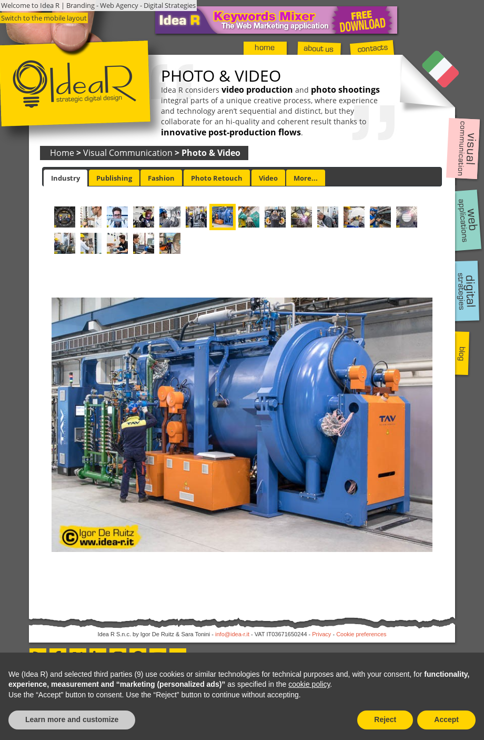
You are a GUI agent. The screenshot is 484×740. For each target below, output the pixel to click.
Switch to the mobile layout (44, 18)
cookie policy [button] (309, 684)
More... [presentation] (306, 178)
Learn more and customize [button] (71, 719)
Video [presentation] (268, 178)
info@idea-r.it (232, 634)
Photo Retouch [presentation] (217, 178)
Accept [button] (446, 719)
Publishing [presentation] (114, 178)
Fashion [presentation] (161, 178)
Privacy (321, 634)
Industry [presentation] (65, 178)
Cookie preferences (361, 634)
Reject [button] (385, 719)
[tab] (65, 178)
